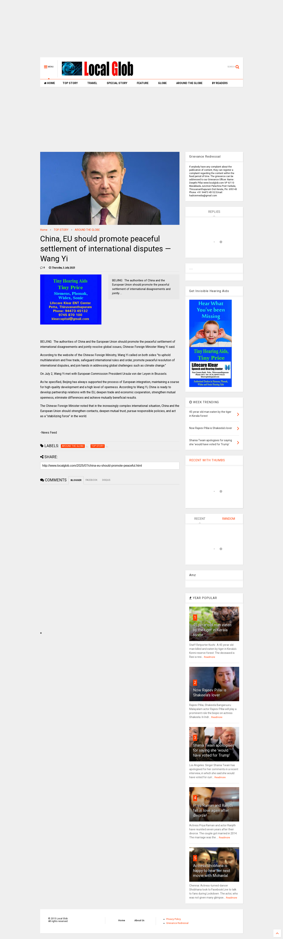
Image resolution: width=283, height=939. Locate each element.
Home (43, 229)
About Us (139, 920)
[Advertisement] (141, 30)
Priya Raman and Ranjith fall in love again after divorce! (213, 810)
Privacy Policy (173, 919)
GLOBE (162, 83)
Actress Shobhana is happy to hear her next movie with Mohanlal (211, 870)
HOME (49, 83)
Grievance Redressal (177, 923)
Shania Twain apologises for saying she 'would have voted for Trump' (213, 750)
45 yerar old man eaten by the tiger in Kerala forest (212, 630)
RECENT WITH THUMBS (207, 460)
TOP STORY (70, 83)
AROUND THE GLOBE (189, 83)
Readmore (209, 657)
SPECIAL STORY (117, 83)
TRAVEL (92, 83)
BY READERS (220, 83)
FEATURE (142, 83)
